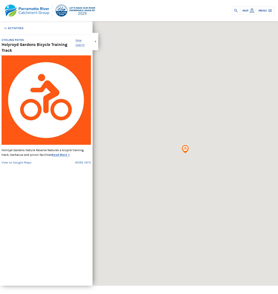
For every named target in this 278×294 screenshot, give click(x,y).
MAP (245, 10)
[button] (185, 149)
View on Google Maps (16, 162)
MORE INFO (83, 162)
